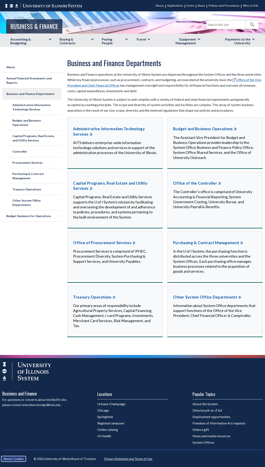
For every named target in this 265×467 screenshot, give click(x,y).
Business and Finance (19, 393)
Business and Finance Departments (30, 94)
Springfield (105, 417)
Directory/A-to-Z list (207, 410)
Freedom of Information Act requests (219, 423)
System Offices (203, 442)
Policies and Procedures (224, 5)
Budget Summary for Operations (28, 216)
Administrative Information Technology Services (31, 107)
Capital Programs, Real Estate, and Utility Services (33, 138)
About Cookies (14, 459)
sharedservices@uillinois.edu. (41, 405)
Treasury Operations (26, 189)
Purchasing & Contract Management (28, 176)
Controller (19, 151)
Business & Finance (34, 26)
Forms (190, 5)
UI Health (104, 436)
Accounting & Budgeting (20, 41)
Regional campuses (110, 423)
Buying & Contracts (67, 41)
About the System (205, 404)
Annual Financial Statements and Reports (29, 80)
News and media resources (211, 436)
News (201, 5)
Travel (141, 39)
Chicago (103, 410)
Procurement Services (27, 162)
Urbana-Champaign (111, 404)
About (159, 5)
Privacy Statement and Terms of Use (128, 459)
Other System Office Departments (26, 203)
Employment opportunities (211, 417)
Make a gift (201, 429)
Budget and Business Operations (26, 123)
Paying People (107, 41)
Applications (175, 5)
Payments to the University (238, 41)
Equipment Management (186, 41)
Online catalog (107, 429)
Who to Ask (250, 5)
